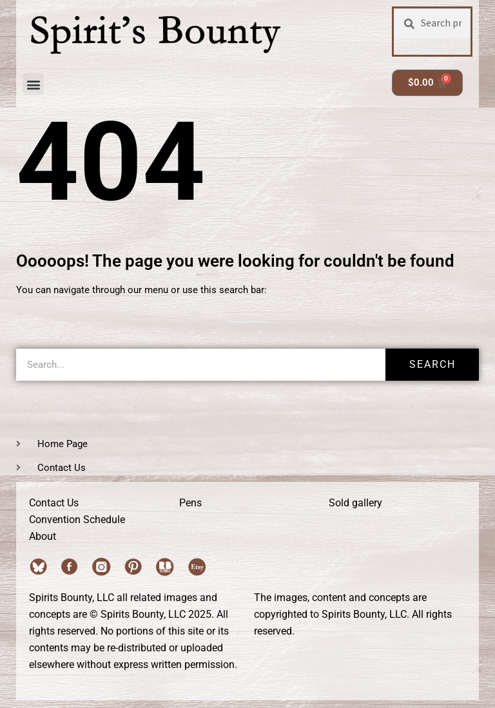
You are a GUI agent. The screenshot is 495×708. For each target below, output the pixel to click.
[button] (33, 84)
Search (432, 364)
